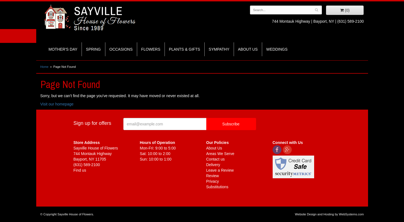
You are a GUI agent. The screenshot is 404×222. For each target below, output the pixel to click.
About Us (248, 49)
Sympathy (219, 49)
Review (212, 176)
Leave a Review (220, 170)
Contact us (215, 159)
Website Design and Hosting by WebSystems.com (329, 214)
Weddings (277, 49)
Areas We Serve (220, 153)
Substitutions (217, 187)
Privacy (212, 181)
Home (44, 66)
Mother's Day (63, 49)
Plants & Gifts (184, 49)
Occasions (121, 49)
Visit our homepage (57, 104)
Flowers (150, 49)
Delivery (213, 164)
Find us (80, 170)
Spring (93, 49)
